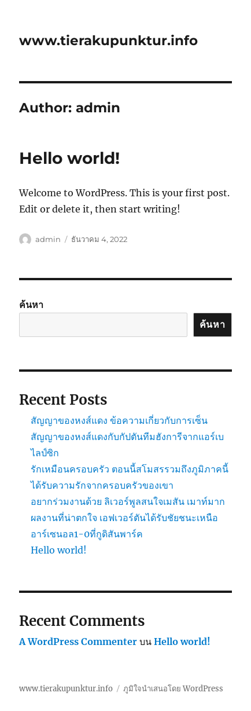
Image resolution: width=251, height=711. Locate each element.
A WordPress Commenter (78, 641)
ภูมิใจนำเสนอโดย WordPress (173, 689)
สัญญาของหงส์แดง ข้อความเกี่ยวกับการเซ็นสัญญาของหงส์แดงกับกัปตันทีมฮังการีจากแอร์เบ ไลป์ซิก (127, 437)
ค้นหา (31, 304)
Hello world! (69, 158)
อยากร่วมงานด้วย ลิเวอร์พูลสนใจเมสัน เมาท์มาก (128, 501)
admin (48, 239)
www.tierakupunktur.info (108, 40)
